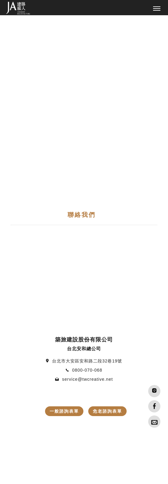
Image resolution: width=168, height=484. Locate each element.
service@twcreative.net (87, 211)
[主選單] (156, 9)
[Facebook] (154, 406)
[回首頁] (18, 8)
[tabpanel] (84, 15)
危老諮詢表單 (107, 243)
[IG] (154, 391)
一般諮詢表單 (64, 243)
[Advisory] (154, 421)
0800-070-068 (87, 202)
